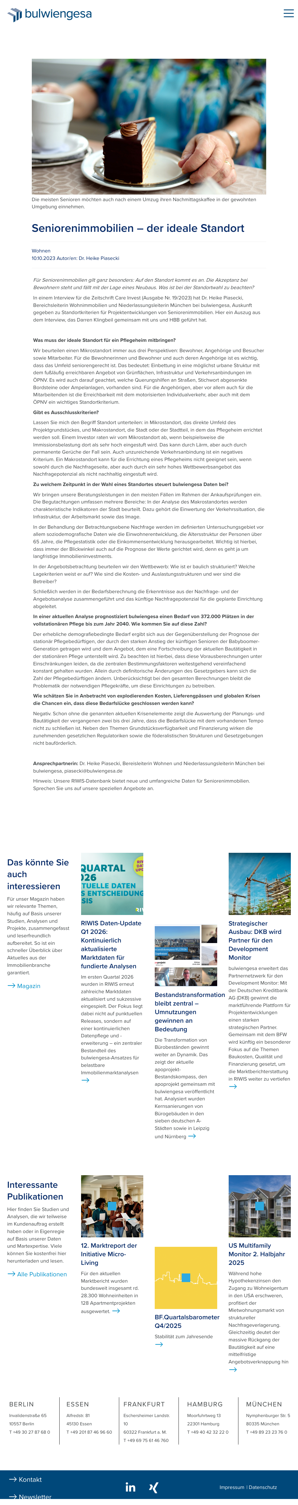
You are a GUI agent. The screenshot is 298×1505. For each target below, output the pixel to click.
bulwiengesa (67, 15)
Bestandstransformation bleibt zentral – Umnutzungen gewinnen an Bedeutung (190, 1012)
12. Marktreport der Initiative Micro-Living (109, 1254)
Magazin (28, 986)
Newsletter (35, 1497)
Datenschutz (263, 1487)
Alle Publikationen (42, 1274)
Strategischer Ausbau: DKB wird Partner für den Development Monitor (255, 941)
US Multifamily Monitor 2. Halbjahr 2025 (257, 1254)
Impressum (231, 1487)
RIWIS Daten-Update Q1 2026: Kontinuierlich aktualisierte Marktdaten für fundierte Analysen (111, 944)
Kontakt (30, 1479)
